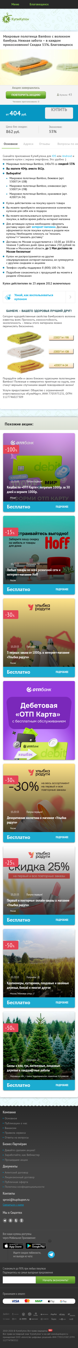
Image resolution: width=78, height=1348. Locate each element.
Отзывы (44, 144)
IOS (54, 156)
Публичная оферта (16, 1182)
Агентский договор (16, 1172)
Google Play (35, 1246)
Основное (11, 144)
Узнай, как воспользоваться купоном (33, 297)
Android (67, 156)
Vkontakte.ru (10, 1220)
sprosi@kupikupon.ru (16, 1200)
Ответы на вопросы (17, 1137)
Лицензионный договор (20, 1177)
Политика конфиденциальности (24, 1186)
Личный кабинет (73, 4)
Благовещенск (39, 4)
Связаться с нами (13, 1204)
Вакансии (10, 1128)
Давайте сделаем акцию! (20, 1150)
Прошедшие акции (16, 1160)
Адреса (28, 144)
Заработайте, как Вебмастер (22, 1155)
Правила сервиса (15, 1133)
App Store (13, 1246)
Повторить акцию (25, 95)
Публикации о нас (16, 1123)
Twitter (16, 1220)
